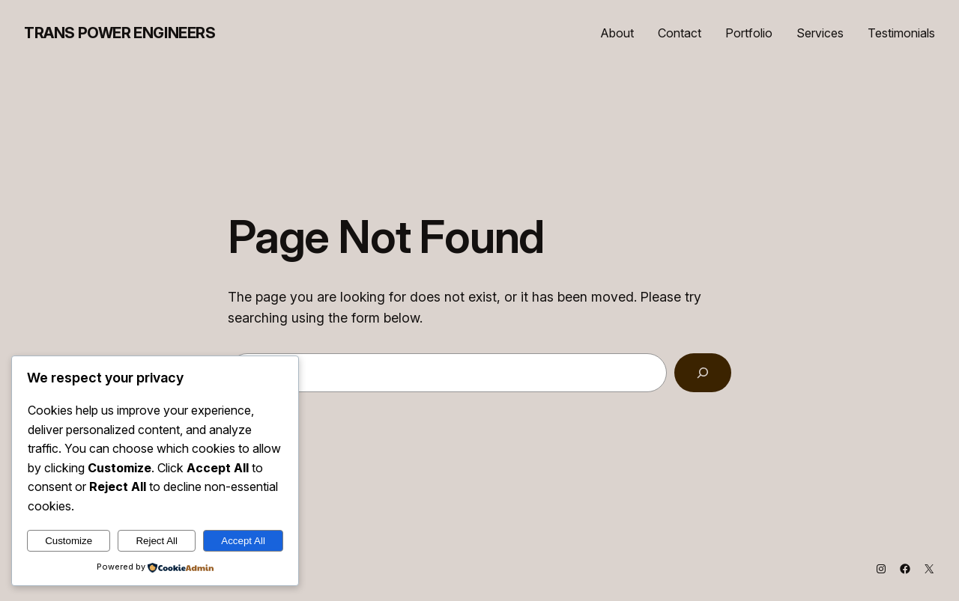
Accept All (243, 540)
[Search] (702, 372)
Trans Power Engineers (120, 33)
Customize (68, 540)
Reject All (157, 540)
